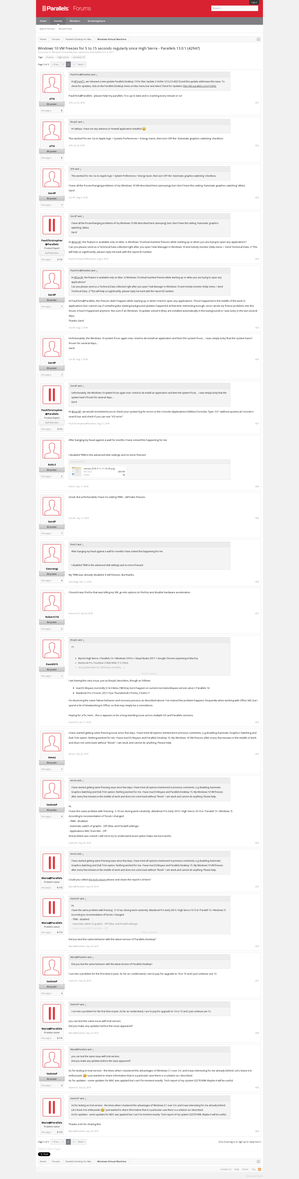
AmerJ (52, 757)
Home (43, 20)
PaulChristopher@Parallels (52, 242)
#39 (257, 1087)
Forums (58, 20)
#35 (257, 886)
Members (75, 20)
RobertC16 (52, 617)
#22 (257, 145)
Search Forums (47, 28)
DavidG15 (52, 664)
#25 (257, 327)
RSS (259, 1169)
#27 (257, 423)
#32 (257, 722)
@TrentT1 (79, 81)
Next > (81, 64)
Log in (254, 2)
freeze (49, 57)
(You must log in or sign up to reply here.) (240, 1141)
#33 (257, 754)
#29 (257, 518)
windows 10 (78, 57)
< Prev (55, 64)
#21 (257, 102)
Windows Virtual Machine (65, 52)
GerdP (52, 193)
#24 (257, 259)
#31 (257, 613)
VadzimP (52, 804)
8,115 (59, 887)
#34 (257, 843)
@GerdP (76, 242)
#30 (257, 581)
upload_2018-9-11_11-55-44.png (99, 468)
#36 (257, 946)
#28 (257, 486)
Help (236, 1169)
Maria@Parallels (52, 878)
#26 (257, 359)
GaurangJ (52, 568)
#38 (257, 1033)
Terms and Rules (254, 1175)
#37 (257, 980)
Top (254, 1169)
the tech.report (97, 879)
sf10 (52, 98)
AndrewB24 (95, 52)
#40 (257, 1131)
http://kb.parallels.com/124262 (199, 86)
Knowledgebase (96, 20)
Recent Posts (65, 28)
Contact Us (225, 1169)
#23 (257, 197)
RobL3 (52, 464)
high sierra (63, 57)
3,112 (59, 259)
